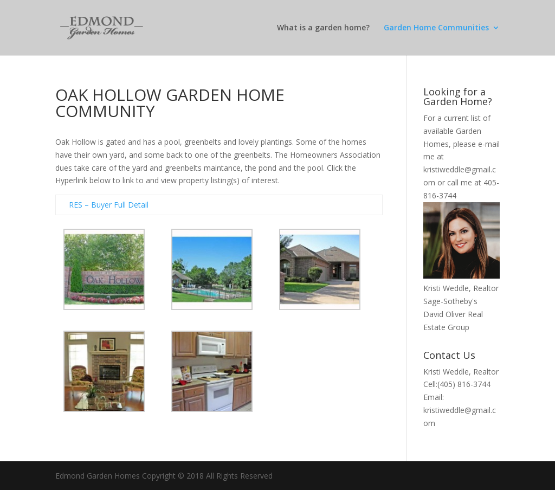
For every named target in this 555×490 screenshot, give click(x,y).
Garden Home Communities (436, 28)
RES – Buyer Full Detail (109, 204)
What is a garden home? (323, 28)
